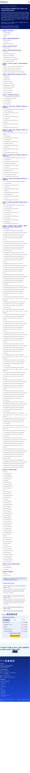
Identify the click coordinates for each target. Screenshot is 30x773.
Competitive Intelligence (8, 629)
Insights (2, 684)
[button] (29, 2)
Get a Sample (5, 26)
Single (6, 619)
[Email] (14, 614)
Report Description (14, 26)
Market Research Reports (5, 681)
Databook (5, 626)
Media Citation (3, 692)
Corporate (23, 619)
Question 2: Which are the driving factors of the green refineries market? (14, 596)
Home (2, 6)
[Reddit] (16, 614)
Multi (14, 619)
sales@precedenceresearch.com (10, 579)
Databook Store (3, 686)
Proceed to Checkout (15, 635)
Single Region (8, 624)
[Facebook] (12, 614)
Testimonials (3, 690)
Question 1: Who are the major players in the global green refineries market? (14, 586)
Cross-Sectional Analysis (8, 631)
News (2, 688)
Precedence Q (5, 695)
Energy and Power (6, 6)
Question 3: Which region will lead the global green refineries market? (13, 608)
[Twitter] (10, 614)
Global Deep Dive (7, 622)
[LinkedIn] (8, 614)
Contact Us (15, 651)
